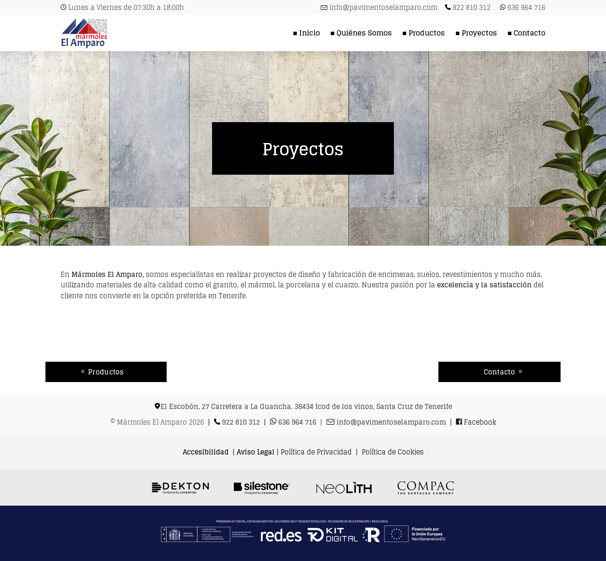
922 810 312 (471, 7)
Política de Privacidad (316, 452)
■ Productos (423, 33)
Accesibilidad (206, 452)
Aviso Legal (256, 452)
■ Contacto (526, 33)
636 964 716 (526, 7)
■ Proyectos (476, 33)
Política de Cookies (393, 452)
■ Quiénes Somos (361, 33)
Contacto (499, 372)
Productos (106, 372)
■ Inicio (306, 33)
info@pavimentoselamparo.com (383, 7)
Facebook (480, 422)
